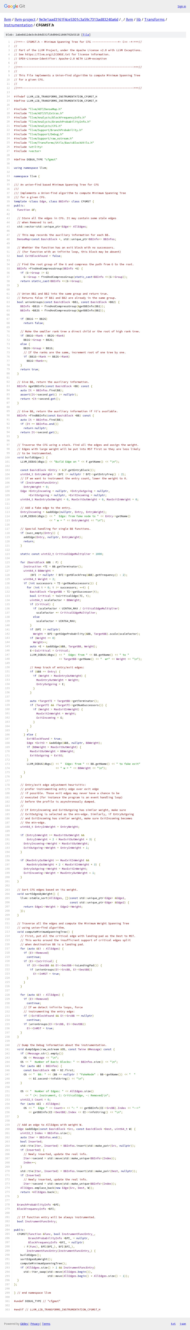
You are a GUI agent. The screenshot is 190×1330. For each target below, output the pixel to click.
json (183, 1323)
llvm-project (25, 19)
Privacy (35, 1324)
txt (173, 1323)
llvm (7, 19)
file (86, 34)
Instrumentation (18, 25)
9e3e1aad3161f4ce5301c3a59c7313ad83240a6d (78, 19)
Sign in (182, 6)
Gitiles (24, 1324)
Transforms (154, 19)
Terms (46, 1324)
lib (138, 19)
